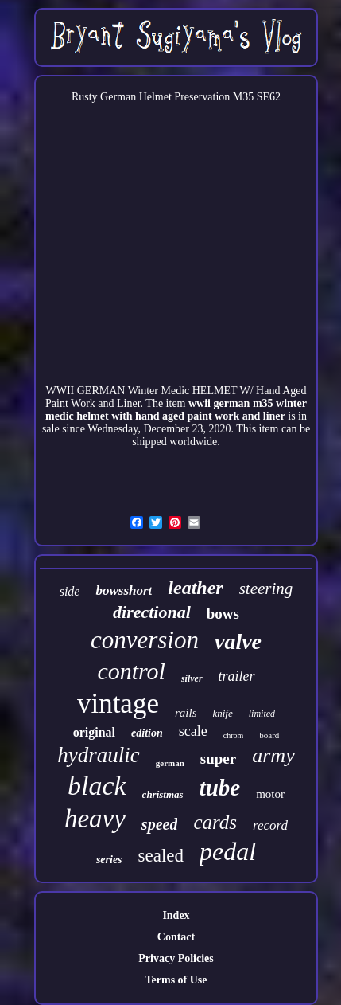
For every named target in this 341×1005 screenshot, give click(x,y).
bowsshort (123, 590)
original (94, 732)
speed (159, 824)
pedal (228, 851)
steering (266, 588)
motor (270, 794)
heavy (95, 818)
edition (147, 733)
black (97, 785)
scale (193, 731)
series (109, 860)
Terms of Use (176, 980)
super (218, 758)
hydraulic (98, 755)
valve (238, 641)
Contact (176, 937)
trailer (237, 676)
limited (262, 713)
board (269, 735)
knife (222, 713)
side (70, 591)
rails (186, 712)
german (170, 763)
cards (215, 822)
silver (192, 678)
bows (223, 613)
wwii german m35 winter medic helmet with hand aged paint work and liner (176, 409)
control (131, 671)
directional (152, 612)
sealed (161, 856)
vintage (118, 703)
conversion (145, 640)
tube (220, 787)
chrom (233, 735)
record (270, 825)
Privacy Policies (175, 958)
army (273, 755)
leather (195, 587)
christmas (163, 794)
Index (175, 915)
